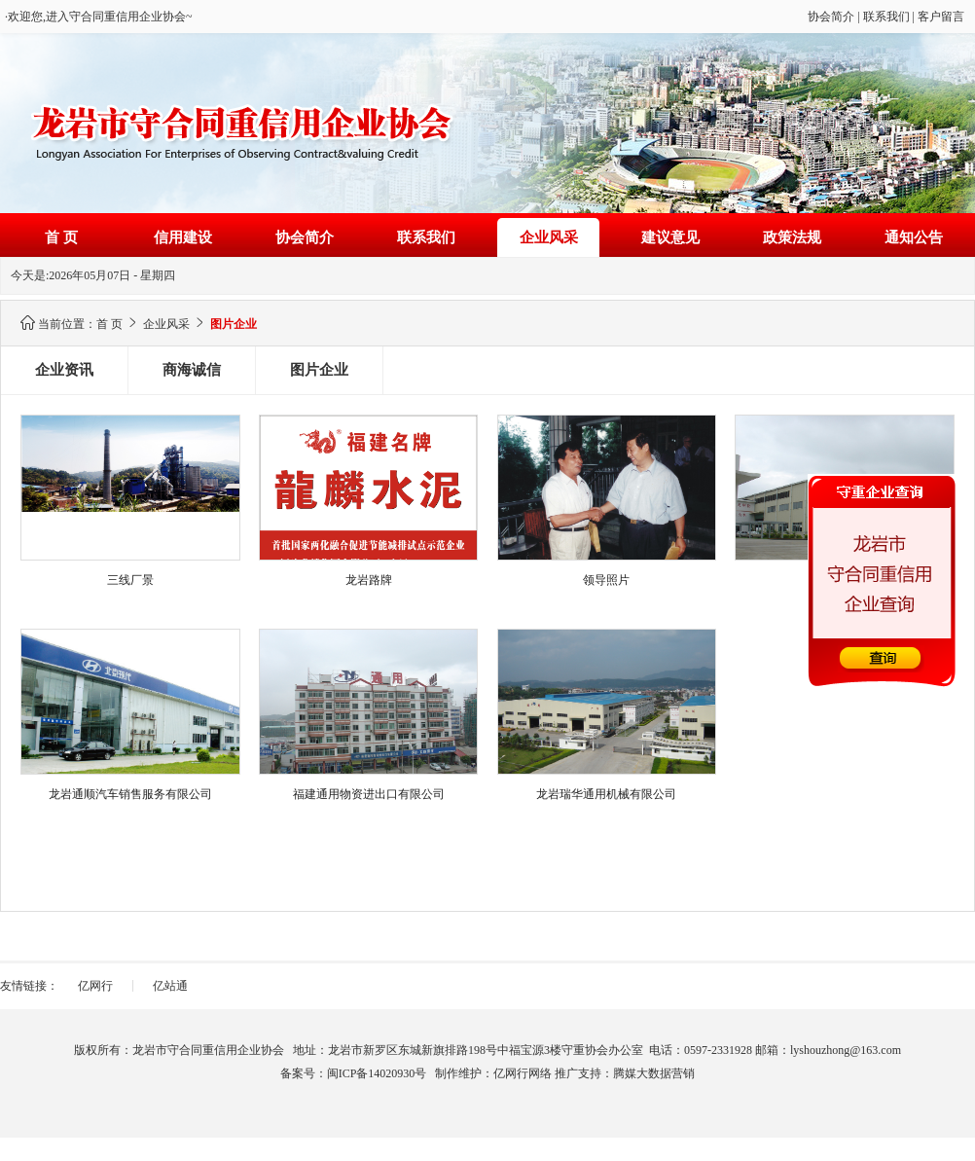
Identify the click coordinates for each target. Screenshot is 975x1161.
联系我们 (886, 16)
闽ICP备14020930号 (377, 1073)
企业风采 (549, 237)
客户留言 (941, 16)
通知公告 (914, 237)
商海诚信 (191, 370)
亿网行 (95, 986)
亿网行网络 (522, 1073)
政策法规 (792, 237)
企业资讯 (64, 370)
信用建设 (183, 237)
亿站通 (170, 986)
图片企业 (319, 370)
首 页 (61, 237)
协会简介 (831, 16)
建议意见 (670, 237)
